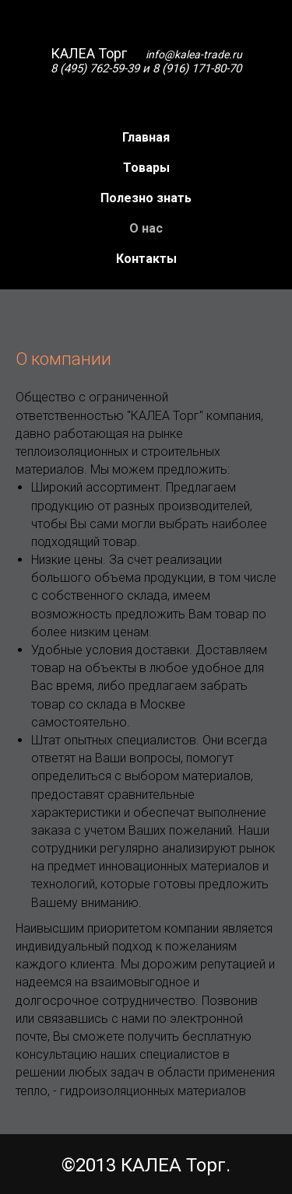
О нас (146, 228)
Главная (146, 137)
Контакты (146, 258)
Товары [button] (146, 167)
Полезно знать (146, 198)
